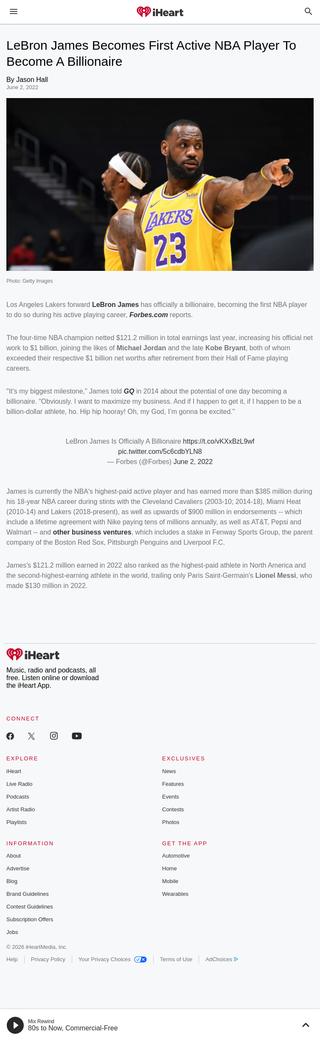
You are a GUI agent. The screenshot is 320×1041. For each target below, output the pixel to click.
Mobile (170, 881)
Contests (173, 809)
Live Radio (19, 784)
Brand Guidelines (27, 894)
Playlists (16, 822)
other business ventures (92, 532)
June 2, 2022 (193, 461)
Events (170, 796)
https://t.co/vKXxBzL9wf (218, 441)
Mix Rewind (41, 1021)
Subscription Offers (29, 919)
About (13, 855)
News (169, 771)
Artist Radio (20, 809)
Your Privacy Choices (113, 959)
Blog (11, 881)
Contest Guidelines (29, 906)
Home (169, 868)
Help (12, 959)
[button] (15, 1025)
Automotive (176, 855)
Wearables (175, 894)
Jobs (12, 932)
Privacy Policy (48, 959)
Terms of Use (176, 959)
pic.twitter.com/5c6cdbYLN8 (160, 451)
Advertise (17, 868)
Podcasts (17, 796)
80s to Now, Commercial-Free (73, 1028)
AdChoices (221, 959)
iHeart (13, 771)
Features (173, 784)
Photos (170, 822)
